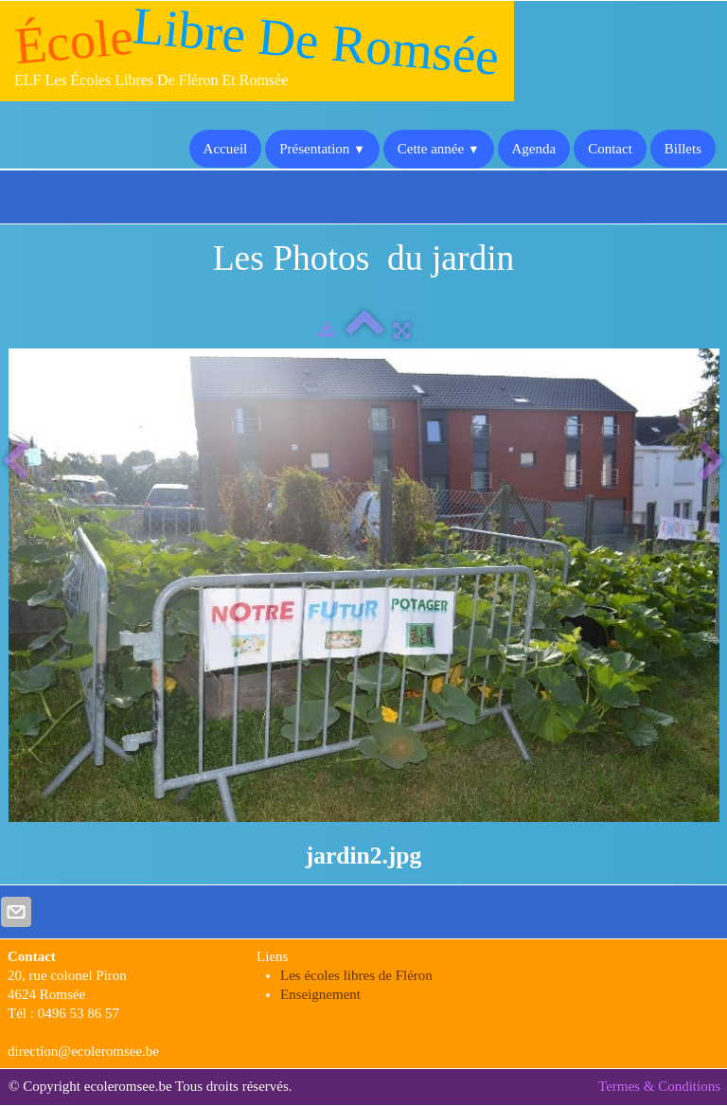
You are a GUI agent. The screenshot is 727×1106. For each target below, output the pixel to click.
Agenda (534, 148)
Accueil (226, 148)
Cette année (439, 148)
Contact (610, 148)
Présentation (322, 148)
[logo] (257, 51)
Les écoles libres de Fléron (356, 975)
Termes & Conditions (659, 1086)
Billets (683, 148)
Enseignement (320, 994)
